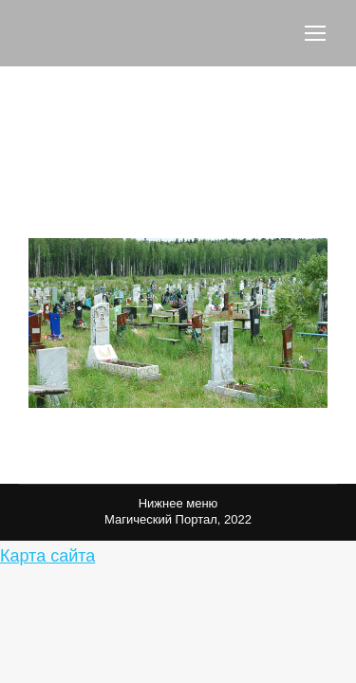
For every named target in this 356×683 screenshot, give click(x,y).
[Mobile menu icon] (315, 33)
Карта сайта (47, 555)
